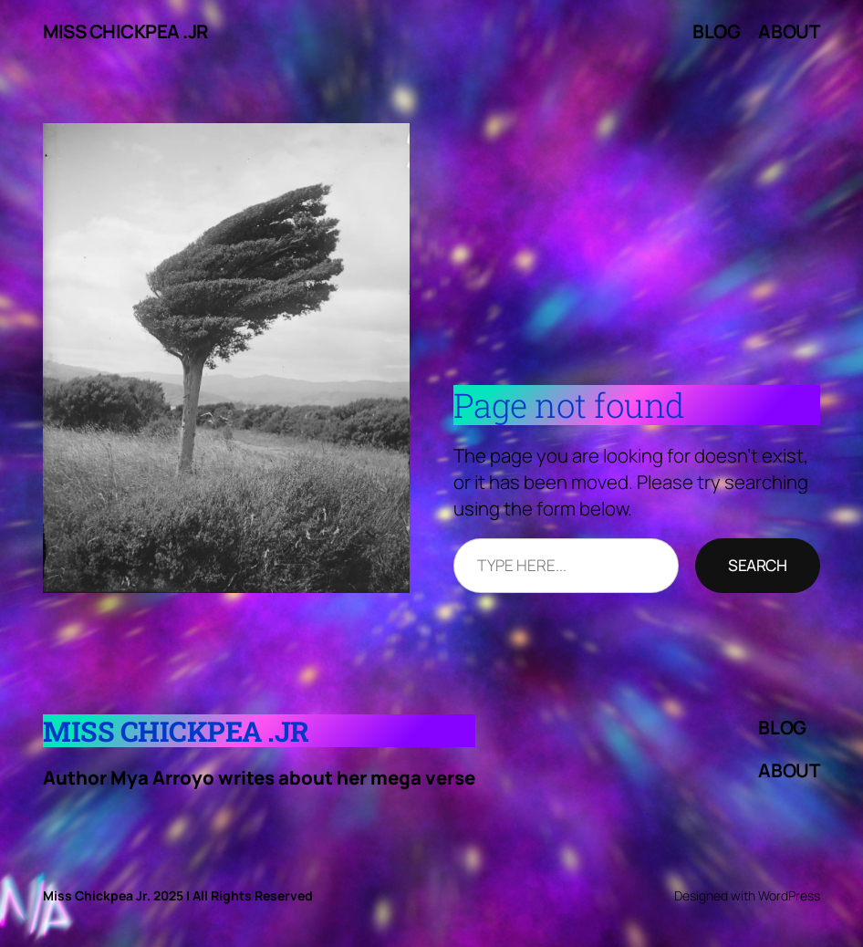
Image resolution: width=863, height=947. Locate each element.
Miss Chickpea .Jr (125, 31)
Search (757, 565)
